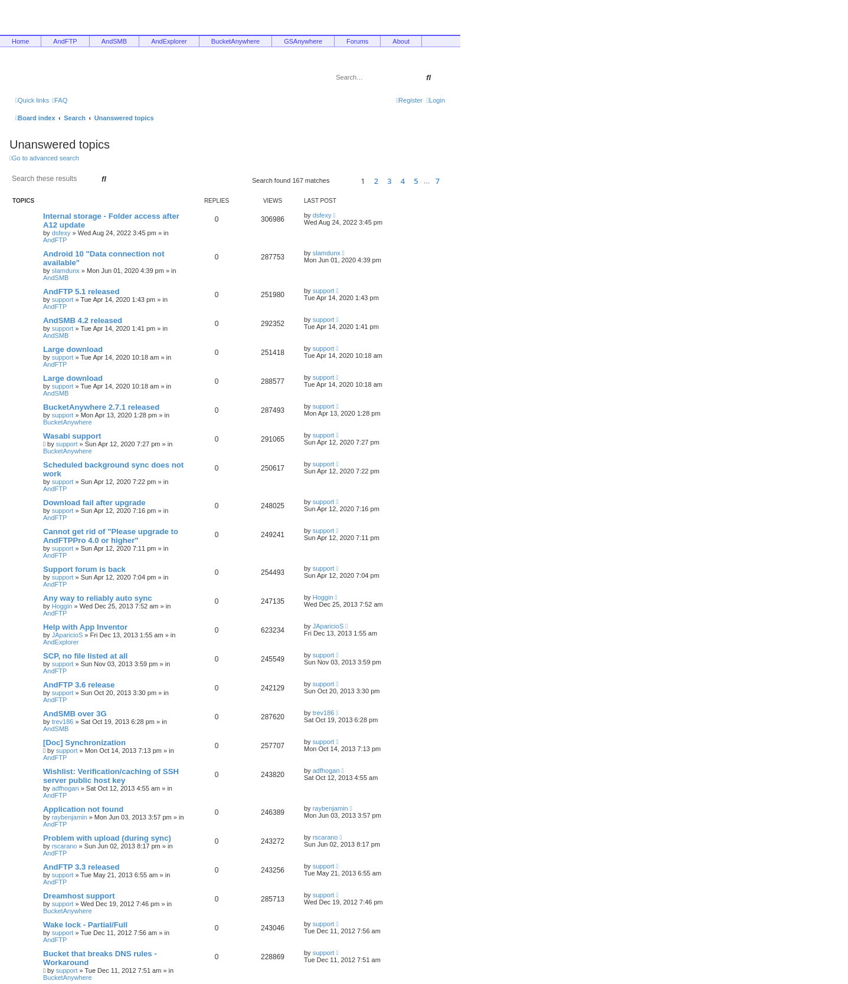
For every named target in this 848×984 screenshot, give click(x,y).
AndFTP (65, 41)
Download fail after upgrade (94, 502)
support (63, 299)
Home (20, 41)
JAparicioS (67, 635)
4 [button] (403, 181)
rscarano (64, 846)
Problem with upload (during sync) (107, 838)
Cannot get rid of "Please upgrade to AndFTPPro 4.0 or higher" (110, 536)
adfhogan (65, 788)
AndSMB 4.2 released (82, 320)
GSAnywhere (303, 41)
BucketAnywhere (235, 41)
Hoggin (62, 606)
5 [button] (416, 181)
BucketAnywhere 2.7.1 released (101, 407)
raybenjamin (69, 817)
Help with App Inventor (85, 627)
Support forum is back (84, 569)
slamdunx (66, 270)
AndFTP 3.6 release (78, 684)
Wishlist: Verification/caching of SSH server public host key (111, 776)
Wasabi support (72, 436)
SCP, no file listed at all (85, 655)
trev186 (63, 721)
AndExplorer (169, 41)
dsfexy (61, 232)
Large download (73, 349)
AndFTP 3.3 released (81, 867)
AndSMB (114, 41)
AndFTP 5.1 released (81, 291)
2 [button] (376, 181)
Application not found (83, 809)
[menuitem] (59, 100)
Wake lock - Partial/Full (85, 924)
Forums (357, 41)
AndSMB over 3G (75, 713)
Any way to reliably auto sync (97, 598)
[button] (343, 181)
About (401, 41)
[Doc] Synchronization (84, 742)
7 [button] (438, 181)
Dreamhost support (79, 895)
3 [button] (389, 181)
